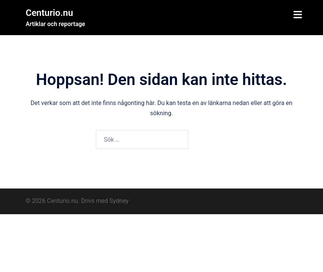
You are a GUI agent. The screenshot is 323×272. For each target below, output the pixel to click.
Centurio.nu (49, 13)
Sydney (119, 200)
